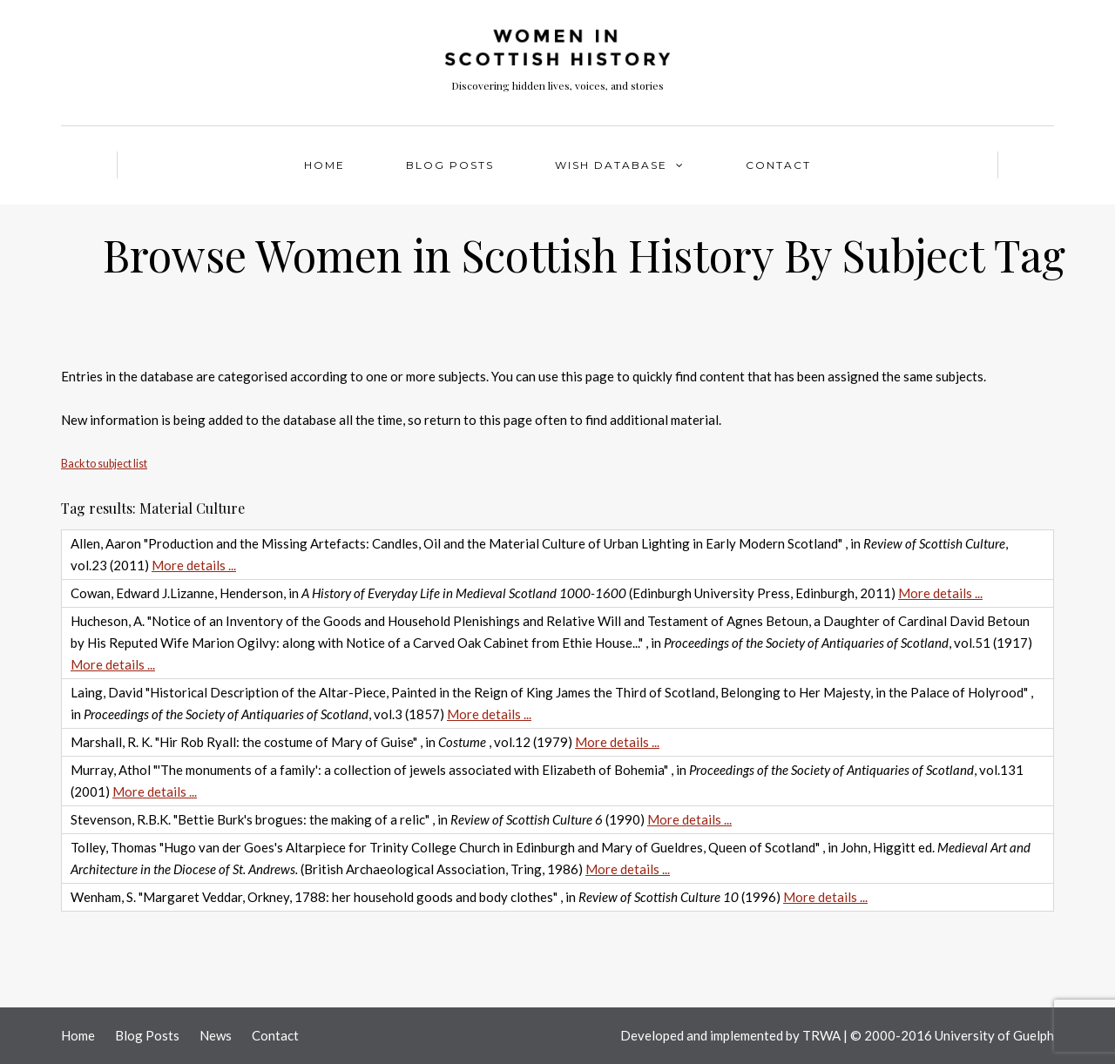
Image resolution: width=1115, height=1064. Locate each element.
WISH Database (611, 165)
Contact (778, 165)
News (215, 1035)
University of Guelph (994, 1035)
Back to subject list (104, 463)
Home (324, 165)
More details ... (194, 565)
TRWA (821, 1035)
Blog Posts (450, 165)
